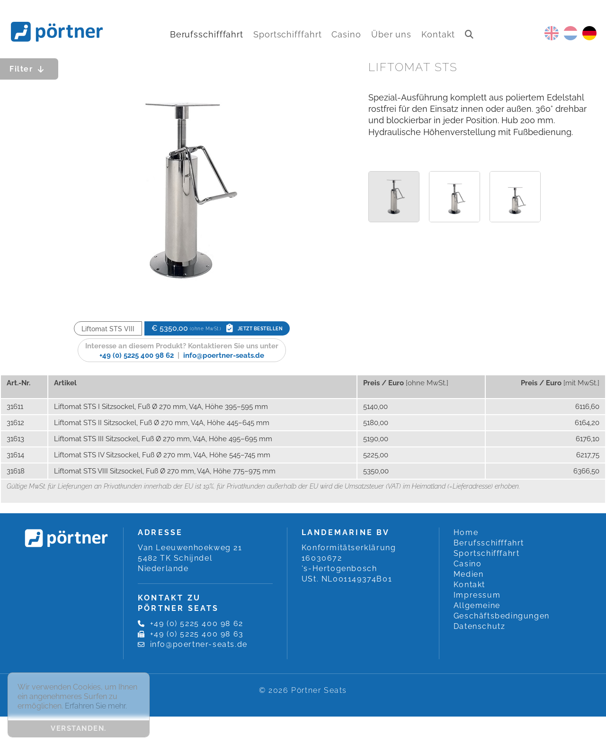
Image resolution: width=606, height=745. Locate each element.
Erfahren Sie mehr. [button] (96, 705)
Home (466, 532)
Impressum (477, 595)
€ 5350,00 (217, 328)
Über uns (391, 34)
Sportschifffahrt (287, 34)
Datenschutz (480, 626)
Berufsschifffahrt (206, 34)
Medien (469, 574)
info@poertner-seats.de (223, 355)
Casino (346, 34)
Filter (29, 68)
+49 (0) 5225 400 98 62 (136, 355)
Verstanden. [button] (79, 728)
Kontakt (438, 34)
